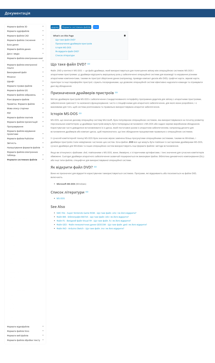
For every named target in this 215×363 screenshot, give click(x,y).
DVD (12, 236)
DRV (12, 231)
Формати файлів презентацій (25, 122)
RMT (12, 295)
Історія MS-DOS (63, 47)
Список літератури (65, 55)
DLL (12, 222)
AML (12, 177)
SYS (12, 313)
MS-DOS (61, 198)
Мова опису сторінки (25, 108)
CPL (12, 213)
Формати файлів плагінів (25, 117)
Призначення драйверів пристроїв (73, 43)
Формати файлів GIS (25, 90)
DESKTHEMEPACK (18, 218)
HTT (12, 249)
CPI (11, 209)
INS (11, 263)
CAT (12, 195)
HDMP (13, 245)
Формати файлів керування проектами (25, 132)
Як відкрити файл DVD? (67, 51)
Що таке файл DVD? (65, 39)
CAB (12, 191)
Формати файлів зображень (25, 94)
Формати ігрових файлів (25, 85)
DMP (12, 227)
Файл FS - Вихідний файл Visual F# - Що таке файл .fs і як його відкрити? (94, 220)
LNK (12, 267)
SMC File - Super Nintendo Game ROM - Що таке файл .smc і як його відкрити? (96, 213)
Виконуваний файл (25, 72)
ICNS (12, 254)
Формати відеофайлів (25, 326)
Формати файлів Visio (25, 331)
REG (12, 286)
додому (55, 27)
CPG (12, 204)
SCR (12, 299)
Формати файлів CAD (25, 35)
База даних (25, 44)
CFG (12, 200)
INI (11, 258)
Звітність (25, 143)
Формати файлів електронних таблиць (25, 153)
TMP (12, 317)
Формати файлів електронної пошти (25, 66)
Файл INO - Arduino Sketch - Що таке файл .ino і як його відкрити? (90, 228)
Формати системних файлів (25, 159)
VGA (12, 322)
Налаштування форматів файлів (25, 147)
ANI (12, 182)
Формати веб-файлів (25, 335)
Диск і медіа (25, 53)
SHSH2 (13, 308)
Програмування (25, 126)
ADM (12, 168)
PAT (12, 281)
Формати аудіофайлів (25, 31)
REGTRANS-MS (17, 290)
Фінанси (25, 76)
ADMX (13, 173)
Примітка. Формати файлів (25, 103)
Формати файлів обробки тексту (25, 340)
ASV (12, 186)
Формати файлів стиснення (25, 40)
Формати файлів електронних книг (25, 59)
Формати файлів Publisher (25, 138)
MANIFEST (15, 272)
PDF (25, 113)
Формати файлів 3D (25, 26)
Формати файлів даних (25, 49)
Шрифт (25, 81)
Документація (17, 13)
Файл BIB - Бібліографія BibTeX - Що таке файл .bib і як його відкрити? (93, 216)
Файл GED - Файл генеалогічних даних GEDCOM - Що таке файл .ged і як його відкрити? (102, 224)
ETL (11, 240)
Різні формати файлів (25, 99)
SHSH (12, 304)
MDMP (13, 277)
